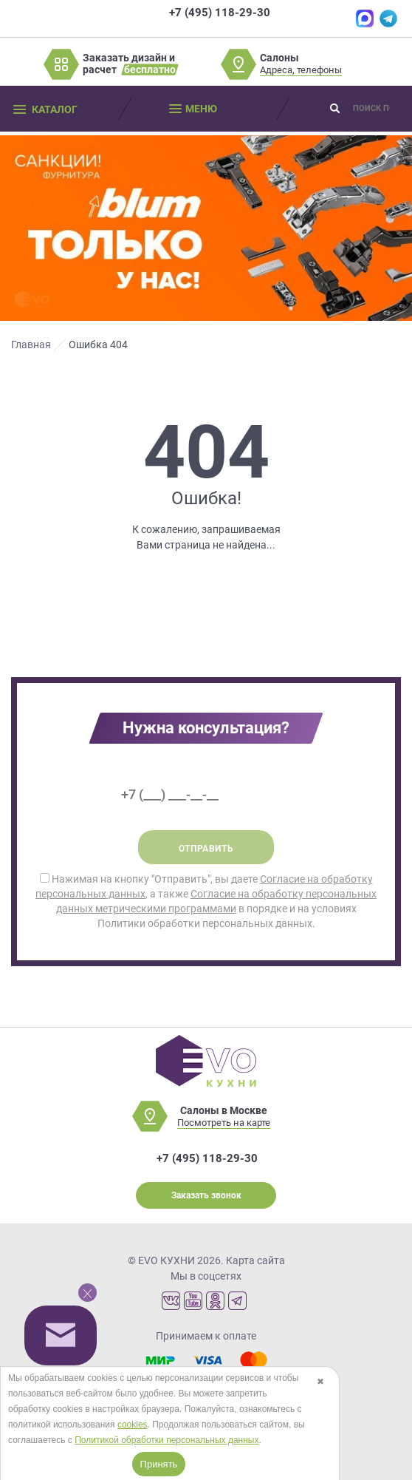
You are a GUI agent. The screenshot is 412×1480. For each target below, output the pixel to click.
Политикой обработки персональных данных (166, 1440)
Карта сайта (255, 1260)
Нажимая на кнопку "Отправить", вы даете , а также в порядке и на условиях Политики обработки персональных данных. (206, 901)
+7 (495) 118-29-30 (219, 12)
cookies (132, 1424)
